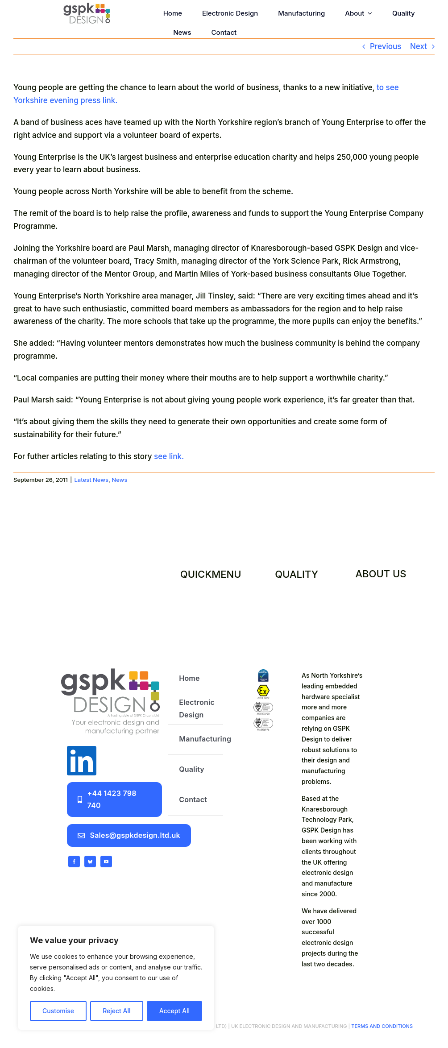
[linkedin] (81, 760)
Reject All (116, 1011)
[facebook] (74, 861)
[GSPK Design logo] (110, 667)
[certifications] (263, 672)
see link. (169, 456)
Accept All (174, 1011)
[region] (116, 978)
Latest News (91, 479)
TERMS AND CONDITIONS (381, 1026)
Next (418, 46)
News (119, 479)
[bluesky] (90, 861)
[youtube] (106, 861)
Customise (58, 1011)
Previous (386, 46)
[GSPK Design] (87, 6)
